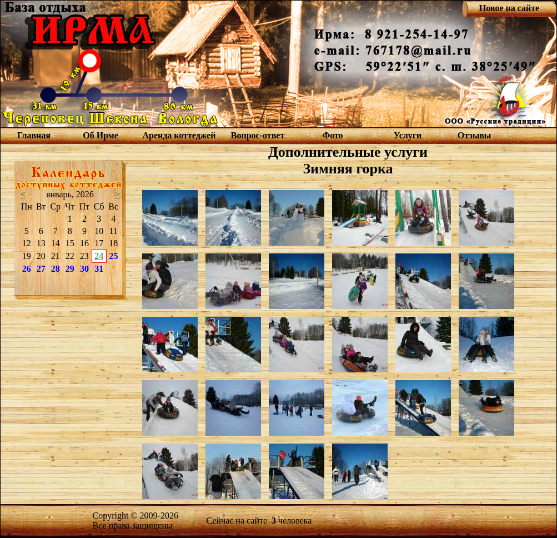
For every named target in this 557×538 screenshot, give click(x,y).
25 (113, 256)
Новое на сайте (509, 8)
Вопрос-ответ (257, 135)
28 (55, 268)
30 (84, 268)
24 (98, 256)
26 (26, 268)
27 (41, 268)
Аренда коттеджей (178, 135)
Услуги (408, 135)
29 (70, 268)
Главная (34, 135)
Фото (332, 135)
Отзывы (474, 135)
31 (98, 268)
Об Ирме (100, 135)
